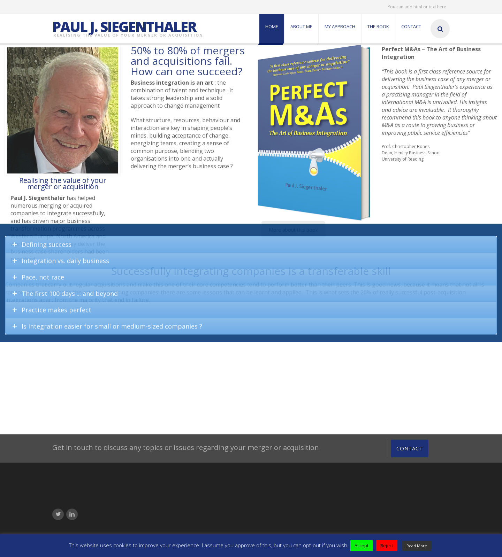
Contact (409, 448)
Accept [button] (361, 545)
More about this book (293, 229)
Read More (416, 545)
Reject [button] (386, 545)
